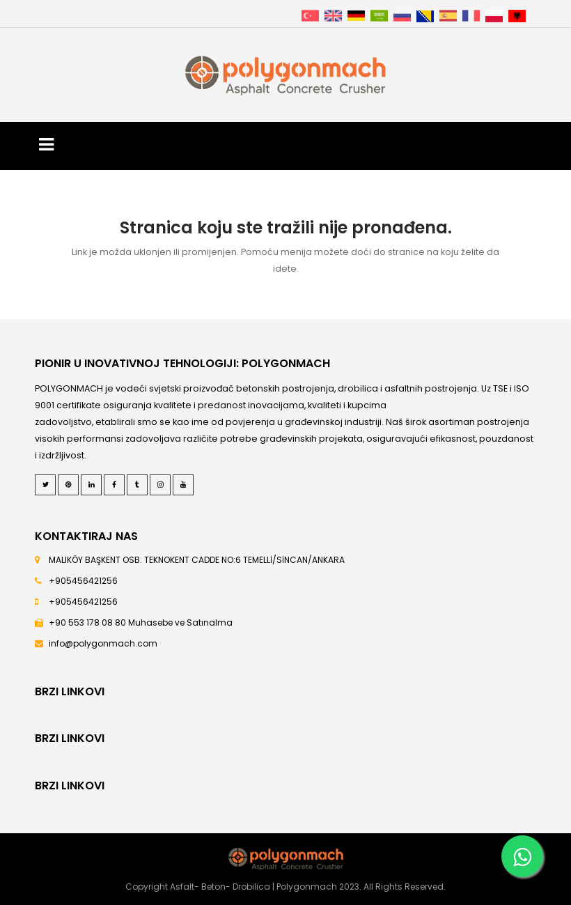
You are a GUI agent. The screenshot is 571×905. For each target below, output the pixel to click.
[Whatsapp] (522, 856)
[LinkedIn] (91, 484)
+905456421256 (83, 581)
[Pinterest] (68, 484)
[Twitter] (45, 484)
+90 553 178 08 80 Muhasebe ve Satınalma (141, 622)
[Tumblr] (137, 484)
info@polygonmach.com (103, 643)
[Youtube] (183, 484)
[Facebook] (114, 484)
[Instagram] (160, 484)
